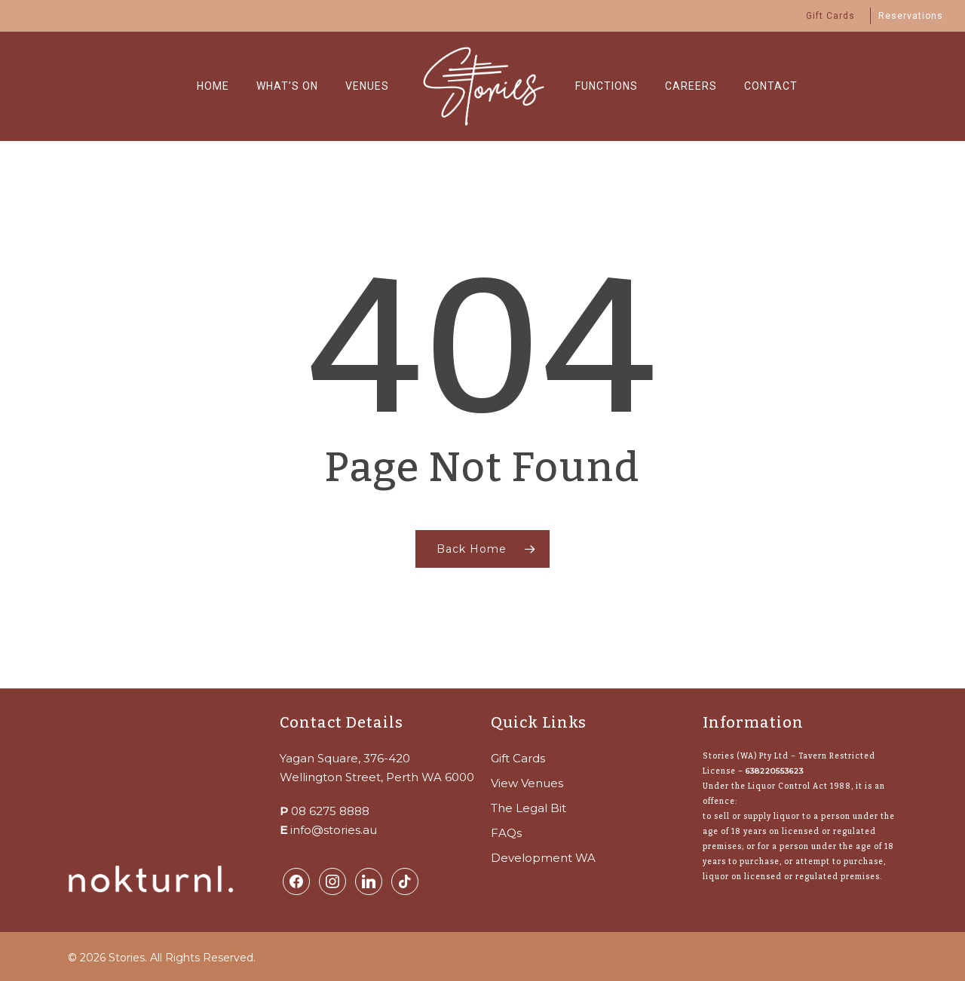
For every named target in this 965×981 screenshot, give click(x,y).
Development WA (543, 858)
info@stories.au (333, 830)
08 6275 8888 (330, 811)
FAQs (506, 833)
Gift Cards (518, 758)
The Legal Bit (528, 808)
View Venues (527, 783)
